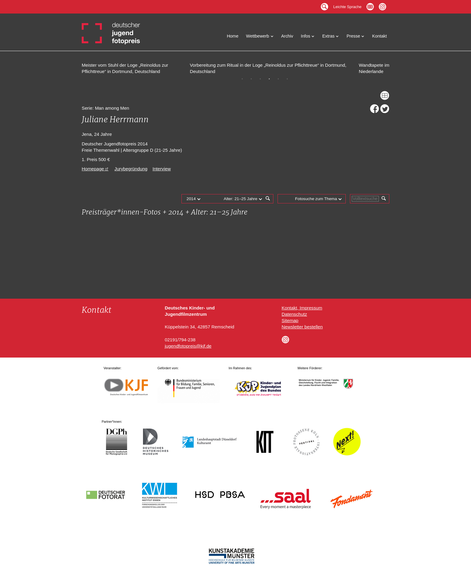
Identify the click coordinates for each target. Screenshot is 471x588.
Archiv (287, 36)
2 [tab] (251, 79)
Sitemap (290, 320)
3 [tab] (260, 79)
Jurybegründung (130, 168)
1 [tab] (242, 79)
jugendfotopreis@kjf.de (188, 346)
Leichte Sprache (347, 5)
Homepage (93, 168)
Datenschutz (294, 314)
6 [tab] (287, 79)
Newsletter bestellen (302, 326)
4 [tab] (269, 79)
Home (233, 36)
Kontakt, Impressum (302, 307)
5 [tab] (278, 79)
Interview (162, 168)
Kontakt (379, 36)
